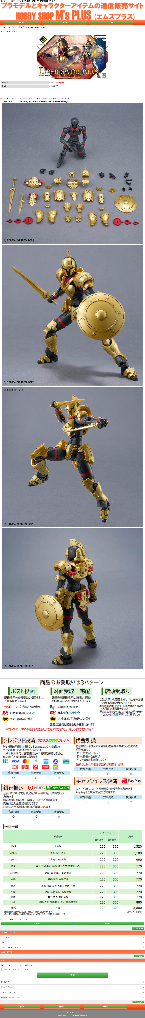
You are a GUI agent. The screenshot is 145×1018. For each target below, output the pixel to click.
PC (79, 1012)
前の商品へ (37, 923)
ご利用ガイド (22, 919)
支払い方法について (8, 987)
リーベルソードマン (9, 98)
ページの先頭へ (139, 956)
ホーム (22, 22)
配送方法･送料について (9, 992)
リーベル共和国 (44, 98)
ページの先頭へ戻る (138, 928)
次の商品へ (108, 923)
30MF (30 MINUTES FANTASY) (36, 27)
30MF (56, 98)
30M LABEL (67, 98)
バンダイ (21, 27)
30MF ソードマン (27, 98)
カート (65, 22)
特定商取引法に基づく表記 (10, 997)
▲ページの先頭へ (138, 1002)
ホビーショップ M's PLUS (71, 1015)
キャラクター (11, 27)
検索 (111, 22)
